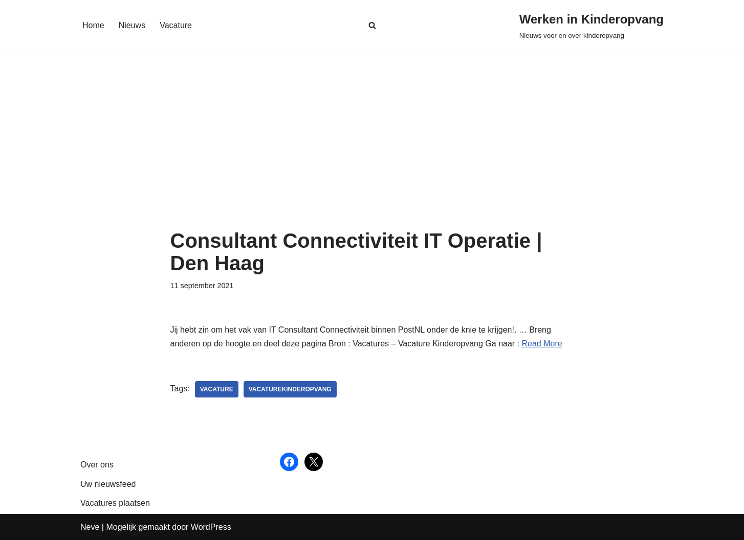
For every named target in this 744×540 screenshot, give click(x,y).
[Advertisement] (372, 152)
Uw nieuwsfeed (108, 484)
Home (93, 25)
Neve (89, 527)
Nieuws (132, 25)
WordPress (211, 527)
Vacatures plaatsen (115, 503)
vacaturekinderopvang (290, 389)
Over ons (97, 464)
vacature (216, 389)
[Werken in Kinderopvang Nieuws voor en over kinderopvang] (591, 25)
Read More (542, 343)
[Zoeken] (372, 25)
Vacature (176, 25)
